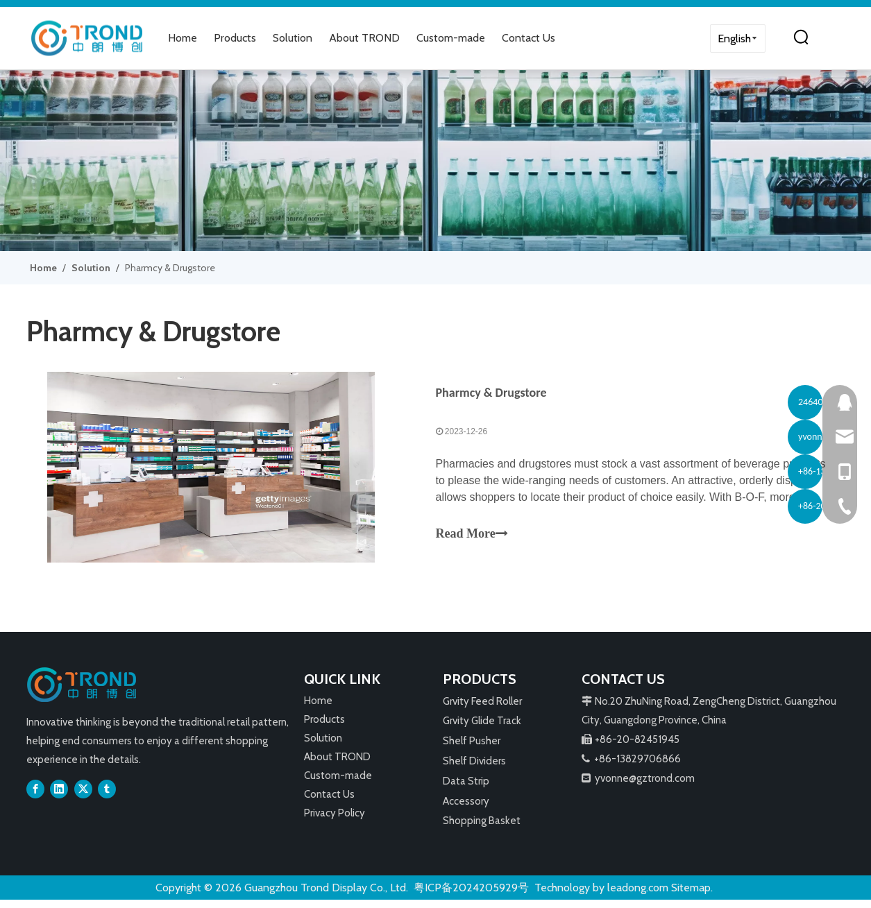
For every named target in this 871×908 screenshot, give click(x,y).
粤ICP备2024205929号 (471, 895)
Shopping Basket (482, 829)
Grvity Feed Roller (482, 709)
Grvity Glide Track (482, 729)
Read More (472, 537)
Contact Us (528, 37)
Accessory (466, 809)
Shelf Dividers (474, 769)
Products (235, 37)
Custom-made (450, 37)
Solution (292, 37)
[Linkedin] (59, 797)
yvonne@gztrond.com (645, 786)
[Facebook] (35, 797)
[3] (435, 160)
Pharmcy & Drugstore (491, 396)
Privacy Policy (334, 820)
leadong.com (637, 895)
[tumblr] (107, 797)
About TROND (364, 37)
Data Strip (466, 789)
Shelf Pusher (471, 749)
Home (182, 37)
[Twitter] (83, 797)
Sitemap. (692, 895)
